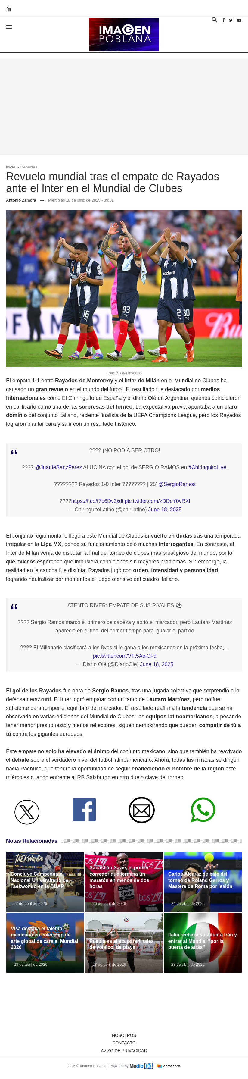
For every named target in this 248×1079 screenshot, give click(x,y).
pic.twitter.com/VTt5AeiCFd (125, 656)
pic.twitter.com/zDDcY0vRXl (157, 501)
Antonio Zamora (21, 200)
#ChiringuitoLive (207, 467)
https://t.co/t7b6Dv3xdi (97, 501)
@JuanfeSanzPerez (58, 467)
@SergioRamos (177, 484)
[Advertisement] (124, 107)
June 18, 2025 (164, 510)
